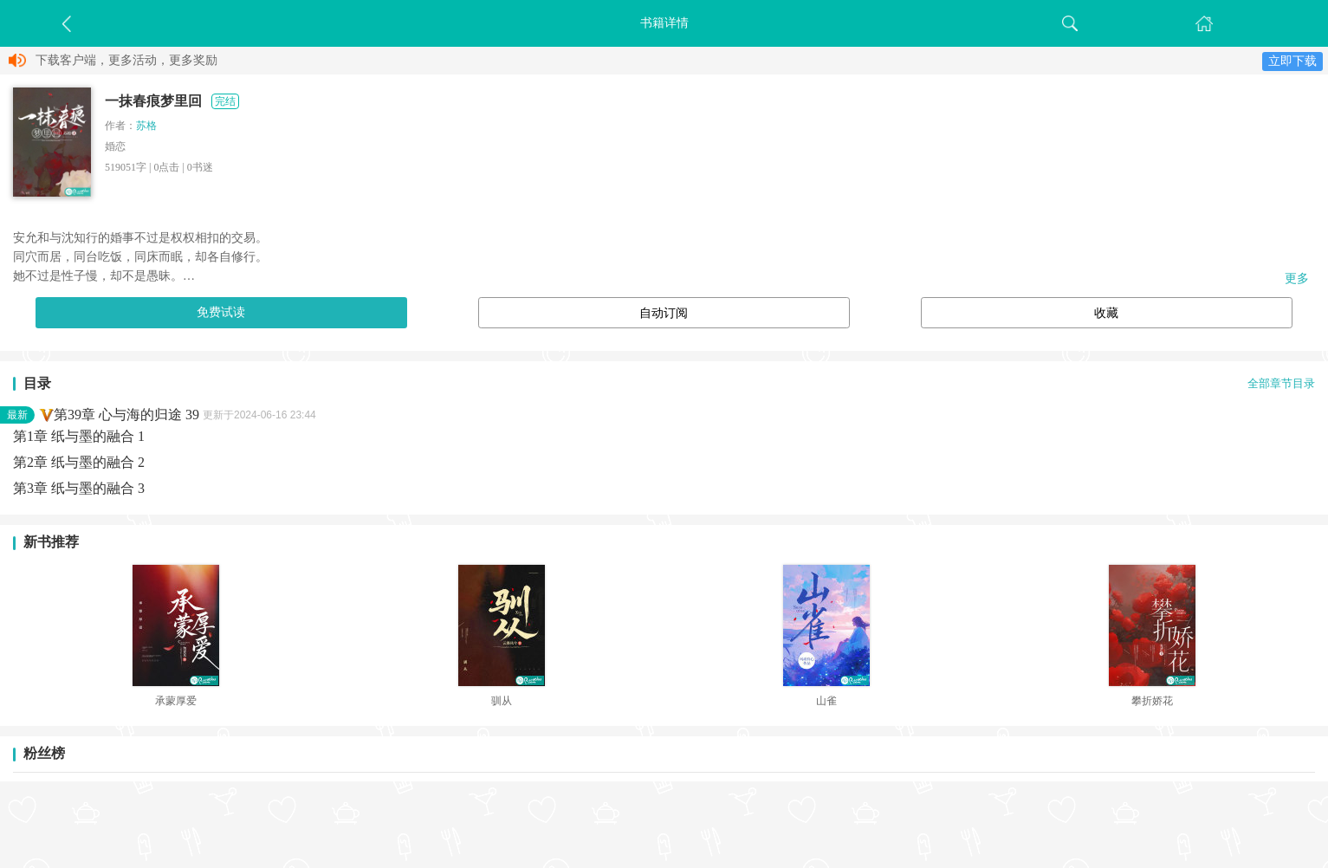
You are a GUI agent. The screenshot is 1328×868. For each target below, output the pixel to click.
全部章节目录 (1281, 384)
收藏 (1106, 313)
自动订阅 (663, 313)
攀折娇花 (1152, 701)
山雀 (826, 701)
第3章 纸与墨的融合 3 (79, 488)
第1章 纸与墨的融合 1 (79, 436)
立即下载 (1292, 61)
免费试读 (221, 312)
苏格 (146, 126)
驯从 (501, 701)
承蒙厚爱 (176, 701)
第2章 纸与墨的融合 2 (79, 462)
